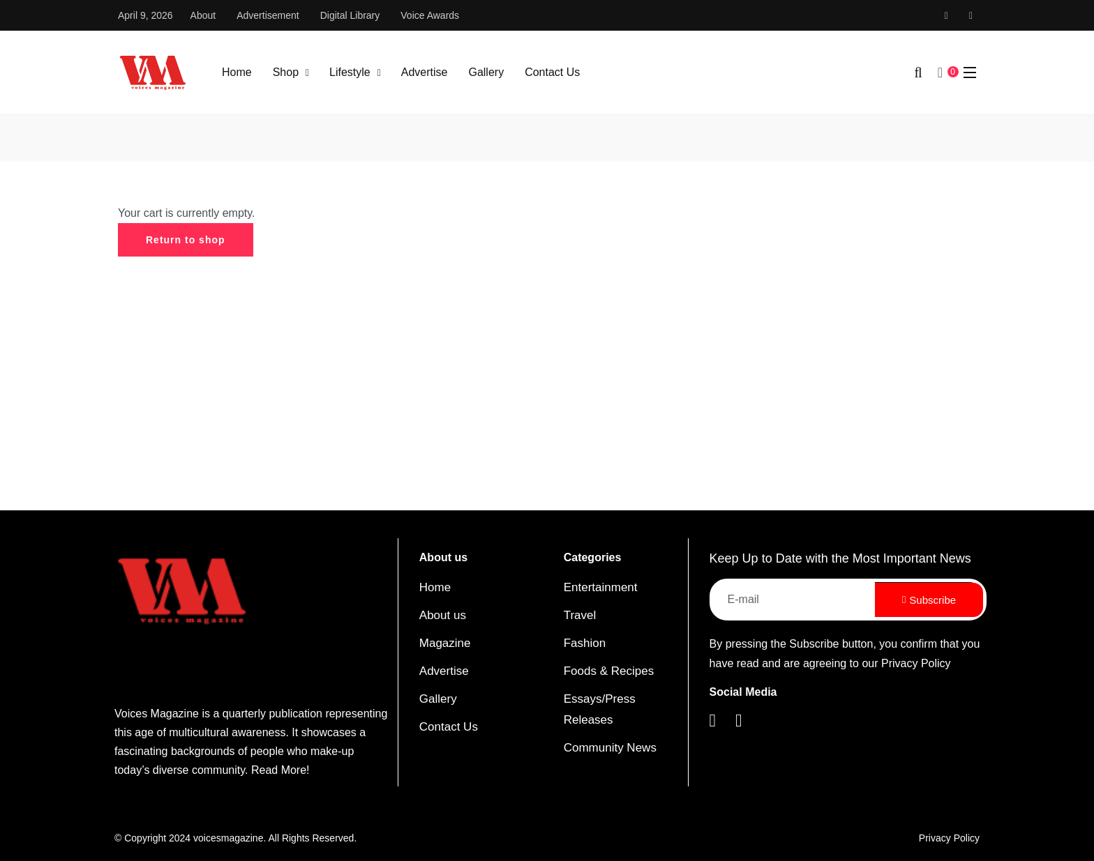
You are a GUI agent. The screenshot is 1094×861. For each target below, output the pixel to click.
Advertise (424, 72)
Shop (286, 72)
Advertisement (268, 15)
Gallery (486, 72)
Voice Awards (429, 15)
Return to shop (185, 239)
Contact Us (552, 72)
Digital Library (350, 15)
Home (237, 72)
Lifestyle (349, 72)
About (203, 15)
